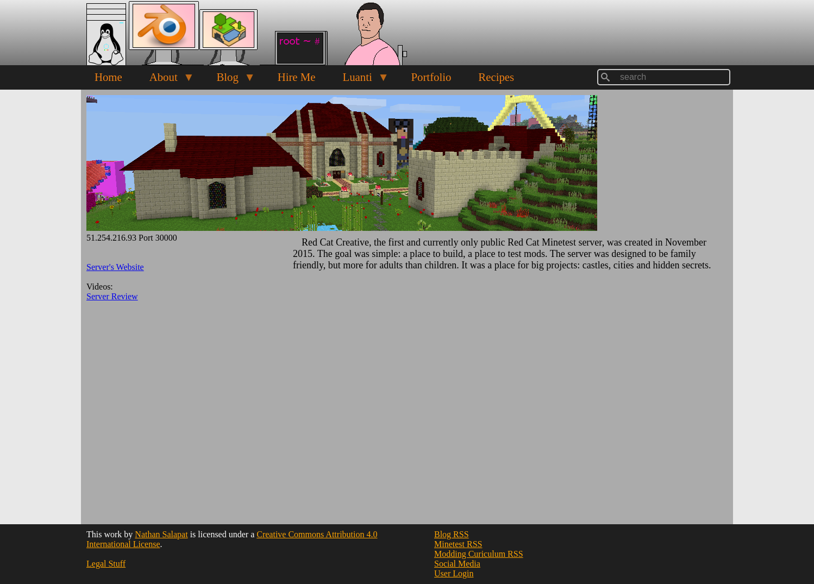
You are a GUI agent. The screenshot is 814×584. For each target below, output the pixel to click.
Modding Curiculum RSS (478, 553)
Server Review (112, 296)
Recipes (496, 77)
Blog (229, 80)
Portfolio (431, 77)
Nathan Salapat (161, 534)
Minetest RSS (458, 544)
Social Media (457, 563)
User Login (453, 573)
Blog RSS (451, 534)
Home (108, 77)
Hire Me (297, 77)
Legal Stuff (106, 563)
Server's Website (115, 267)
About (165, 80)
